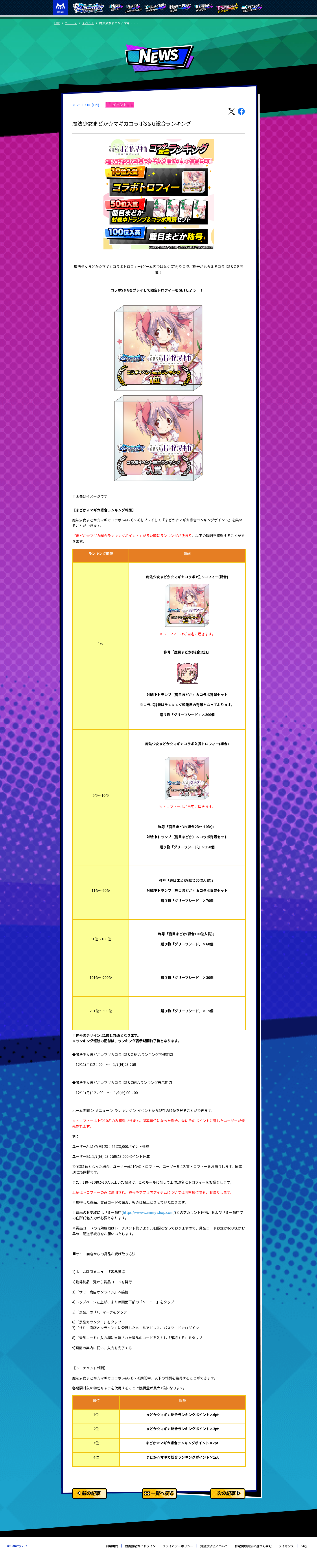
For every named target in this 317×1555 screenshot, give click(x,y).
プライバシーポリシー (177, 1546)
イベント (88, 23)
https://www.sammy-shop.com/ (149, 1212)
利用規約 (112, 1546)
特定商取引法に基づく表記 (253, 1546)
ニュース (71, 23)
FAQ (304, 1546)
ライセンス (286, 1546)
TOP (57, 23)
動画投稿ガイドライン (140, 1546)
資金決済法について (214, 1546)
